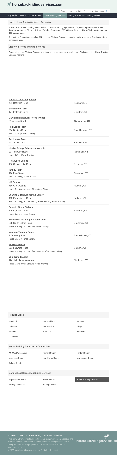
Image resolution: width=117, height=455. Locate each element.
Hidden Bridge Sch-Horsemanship (27, 148)
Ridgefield (81, 331)
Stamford (13, 321)
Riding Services (94, 15)
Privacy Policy (35, 435)
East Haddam (49, 321)
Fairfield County (49, 353)
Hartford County (83, 353)
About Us (12, 435)
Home (11, 22)
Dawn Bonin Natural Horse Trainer (27, 118)
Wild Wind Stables (18, 257)
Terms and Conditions (52, 435)
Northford (47, 331)
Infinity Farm (15, 170)
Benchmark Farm (18, 108)
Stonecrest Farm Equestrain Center (27, 219)
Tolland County (15, 363)
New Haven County (51, 358)
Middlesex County (16, 358)
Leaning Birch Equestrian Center (26, 195)
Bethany (80, 321)
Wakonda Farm (17, 244)
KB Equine (14, 182)
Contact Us (22, 435)
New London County (85, 358)
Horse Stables (34, 15)
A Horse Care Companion (22, 99)
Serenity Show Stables (21, 207)
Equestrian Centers (17, 15)
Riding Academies (76, 15)
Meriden (12, 331)
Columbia (13, 326)
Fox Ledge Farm (17, 127)
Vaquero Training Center (22, 232)
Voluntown (13, 336)
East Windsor (48, 326)
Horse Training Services (55, 15)
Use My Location (18, 353)
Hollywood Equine (18, 161)
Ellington (80, 326)
